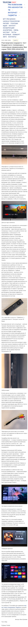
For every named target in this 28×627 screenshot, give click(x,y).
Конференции (8, 28)
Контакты (12, 37)
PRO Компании (15, 5)
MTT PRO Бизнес (9, 19)
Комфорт (16, 34)
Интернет (12, 13)
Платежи (14, 23)
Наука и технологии (11, 21)
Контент (12, 26)
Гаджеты (12, 15)
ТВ (9, 10)
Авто (5, 37)
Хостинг (6, 32)
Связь (16, 30)
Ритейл (6, 23)
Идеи (5, 26)
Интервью (7, 34)
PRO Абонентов (15, 7)
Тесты (13, 32)
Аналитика (7, 30)
